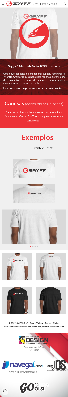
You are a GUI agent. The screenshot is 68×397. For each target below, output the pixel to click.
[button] (3, 3)
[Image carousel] (34, 228)
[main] (34, 66)
